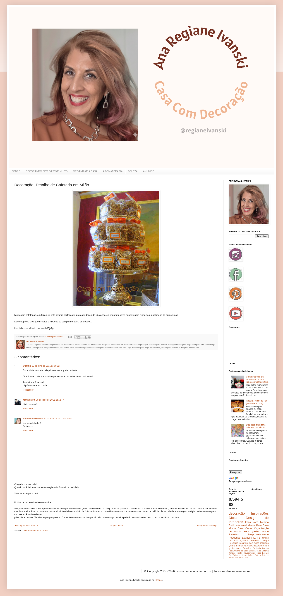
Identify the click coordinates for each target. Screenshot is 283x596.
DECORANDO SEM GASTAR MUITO (47, 171)
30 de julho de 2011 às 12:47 (50, 400)
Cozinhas (233, 540)
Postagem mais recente (26, 525)
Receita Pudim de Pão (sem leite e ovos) (256, 402)
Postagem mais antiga (206, 525)
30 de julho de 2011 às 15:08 (58, 418)
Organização (261, 528)
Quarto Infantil (236, 545)
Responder (28, 390)
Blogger (158, 580)
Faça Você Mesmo (257, 522)
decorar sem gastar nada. (238, 557)
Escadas (252, 551)
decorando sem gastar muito (249, 531)
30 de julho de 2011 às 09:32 (45, 366)
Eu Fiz (256, 538)
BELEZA (133, 171)
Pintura (258, 555)
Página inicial (117, 525)
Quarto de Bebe (241, 551)
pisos (258, 553)
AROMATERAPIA (113, 171)
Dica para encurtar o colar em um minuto (256, 426)
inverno (265, 548)
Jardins (265, 538)
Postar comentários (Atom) (35, 530)
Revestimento (249, 553)
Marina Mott (29, 400)
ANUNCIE (148, 171)
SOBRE (15, 171)
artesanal (241, 525)
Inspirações (260, 513)
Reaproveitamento (258, 534)
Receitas (234, 534)
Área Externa (263, 551)
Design (265, 540)
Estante (265, 555)
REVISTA (248, 545)
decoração (237, 513)
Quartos (244, 540)
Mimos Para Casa (258, 525)
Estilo (232, 525)
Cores (248, 528)
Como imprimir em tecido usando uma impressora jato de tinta (257, 379)
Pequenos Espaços (240, 537)
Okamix (27, 366)
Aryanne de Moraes (33, 418)
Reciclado (233, 543)
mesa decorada (261, 543)
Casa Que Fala (246, 543)
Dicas (233, 518)
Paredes (247, 548)
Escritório (257, 548)
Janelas (232, 553)
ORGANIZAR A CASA (85, 171)
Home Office (247, 555)
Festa (231, 551)
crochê (239, 553)
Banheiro (255, 540)
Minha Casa (236, 528)
